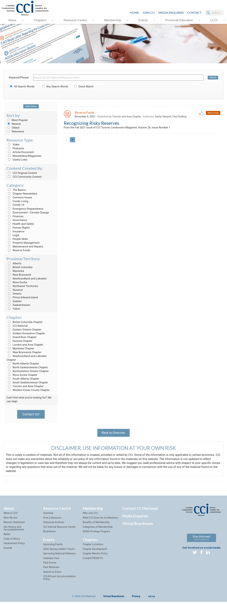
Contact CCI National (140, 510)
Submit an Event (52, 573)
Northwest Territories (22, 286)
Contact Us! (31, 414)
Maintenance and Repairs (24, 246)
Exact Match (83, 86)
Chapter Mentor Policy (95, 555)
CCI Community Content (23, 176)
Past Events (49, 564)
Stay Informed (201, 539)
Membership (112, 20)
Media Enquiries (171, 12)
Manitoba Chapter (20, 348)
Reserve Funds (18, 250)
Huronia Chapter (19, 341)
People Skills (17, 239)
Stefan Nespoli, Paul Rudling (170, 116)
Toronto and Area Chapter (24, 386)
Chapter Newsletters (21, 193)
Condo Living (17, 201)
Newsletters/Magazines (23, 156)
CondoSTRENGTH (93, 560)
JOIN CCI (149, 12)
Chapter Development (95, 551)
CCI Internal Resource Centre (59, 528)
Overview (48, 515)
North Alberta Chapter (22, 363)
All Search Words (21, 86)
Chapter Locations (93, 546)
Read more (213, 113)
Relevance (15, 131)
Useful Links (16, 159)
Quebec (14, 301)
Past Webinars (51, 569)
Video (12, 144)
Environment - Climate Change (27, 212)
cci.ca (151, 598)
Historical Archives (53, 524)
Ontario (13, 293)
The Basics (16, 190)
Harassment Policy (14, 545)
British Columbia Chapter (24, 322)
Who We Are (10, 519)
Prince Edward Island (22, 297)
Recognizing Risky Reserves (91, 123)
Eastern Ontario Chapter (23, 329)
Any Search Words (54, 86)
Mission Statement (14, 524)
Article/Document (20, 152)
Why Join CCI (90, 515)
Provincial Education (179, 20)
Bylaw (7, 536)
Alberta (13, 263)
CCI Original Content (21, 173)
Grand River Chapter (21, 337)
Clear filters (31, 106)
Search (212, 77)
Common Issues (19, 197)
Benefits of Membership (96, 524)
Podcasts (15, 148)
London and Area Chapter (24, 344)
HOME (134, 12)
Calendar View (51, 560)
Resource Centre (75, 20)
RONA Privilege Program (96, 533)
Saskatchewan (18, 305)
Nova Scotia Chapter (21, 375)
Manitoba (15, 271)
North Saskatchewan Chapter (27, 367)
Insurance (15, 231)
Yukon (13, 308)
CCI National (17, 325)
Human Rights (18, 227)
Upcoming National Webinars (59, 555)
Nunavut (14, 289)
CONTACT (194, 12)
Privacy (136, 598)
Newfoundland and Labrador (26, 278)
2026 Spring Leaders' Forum (58, 551)
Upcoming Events (53, 546)
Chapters (40, 20)
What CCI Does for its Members (100, 519)
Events (143, 20)
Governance (16, 220)
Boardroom (49, 533)
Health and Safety (20, 223)
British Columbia (19, 267)
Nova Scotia (16, 282)
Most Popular (17, 120)
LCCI (213, 20)
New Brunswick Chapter (23, 352)
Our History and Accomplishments (14, 530)
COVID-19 (15, 205)
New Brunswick (18, 274)
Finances (14, 216)
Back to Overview (113, 433)
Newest (13, 124)
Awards (8, 549)
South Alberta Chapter (22, 378)
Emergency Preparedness (24, 208)
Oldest (12, 127)
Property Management (22, 242)
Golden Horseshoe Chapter (25, 333)
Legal (12, 235)
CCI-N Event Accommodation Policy (59, 579)
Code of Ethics (12, 540)
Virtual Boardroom (137, 525)
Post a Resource (52, 519)
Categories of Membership (98, 528)
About (12, 20)
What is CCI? (11, 515)
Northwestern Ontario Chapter (27, 371)
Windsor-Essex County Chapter (28, 390)
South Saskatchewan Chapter (27, 382)
